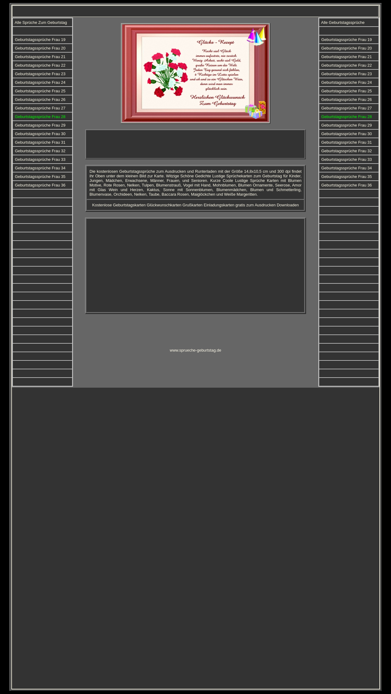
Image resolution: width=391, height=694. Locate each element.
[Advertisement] (195, 144)
